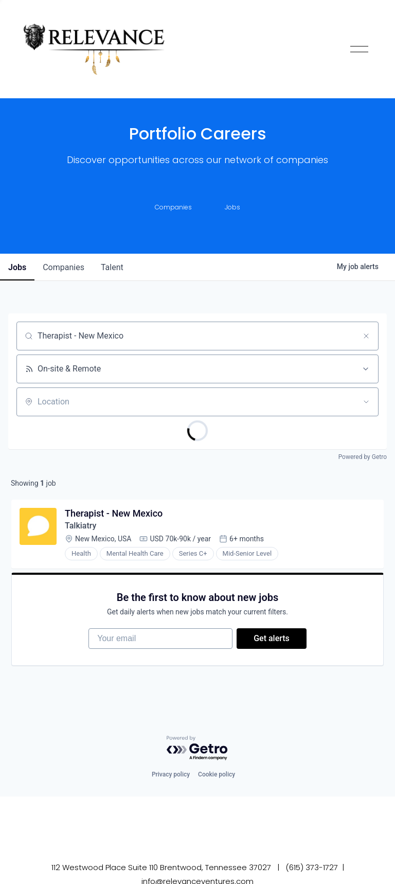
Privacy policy (171, 774)
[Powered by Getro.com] (197, 748)
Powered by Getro (362, 457)
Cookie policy (216, 774)
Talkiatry (80, 526)
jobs (17, 267)
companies (63, 267)
